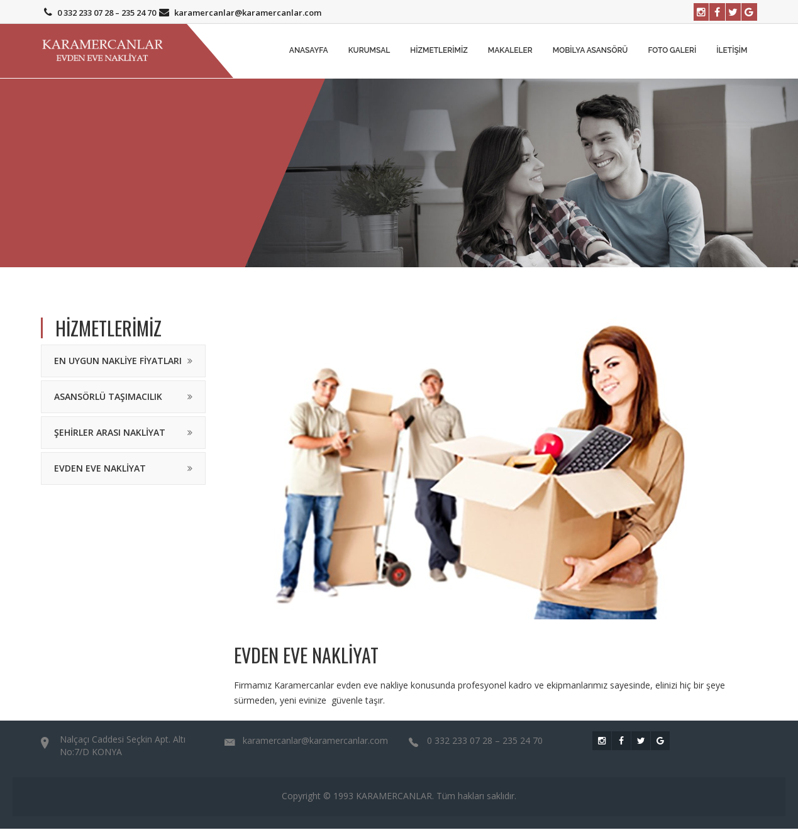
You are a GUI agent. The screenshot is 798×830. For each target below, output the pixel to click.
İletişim (731, 51)
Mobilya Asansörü (590, 51)
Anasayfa (308, 51)
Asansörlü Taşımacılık (108, 398)
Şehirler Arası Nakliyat (109, 434)
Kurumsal (369, 51)
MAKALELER (510, 51)
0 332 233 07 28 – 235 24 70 (98, 12)
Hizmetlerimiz (439, 51)
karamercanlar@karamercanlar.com (238, 12)
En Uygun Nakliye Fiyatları (118, 362)
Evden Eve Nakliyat (100, 469)
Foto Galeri (672, 51)
